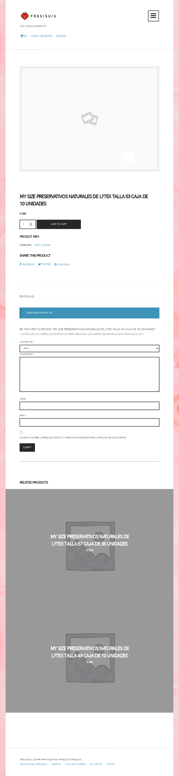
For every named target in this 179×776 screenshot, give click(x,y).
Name (23, 399)
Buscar (61, 36)
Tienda (111, 764)
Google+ (62, 264)
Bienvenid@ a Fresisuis (33, 764)
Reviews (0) (27, 296)
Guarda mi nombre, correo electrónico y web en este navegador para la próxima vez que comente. (73, 437)
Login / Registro (42, 36)
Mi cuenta (96, 764)
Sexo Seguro (42, 245)
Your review (27, 354)
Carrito (56, 764)
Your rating (27, 342)
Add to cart (58, 224)
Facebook (27, 264)
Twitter (44, 264)
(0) (23, 36)
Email (23, 415)
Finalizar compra (75, 764)
